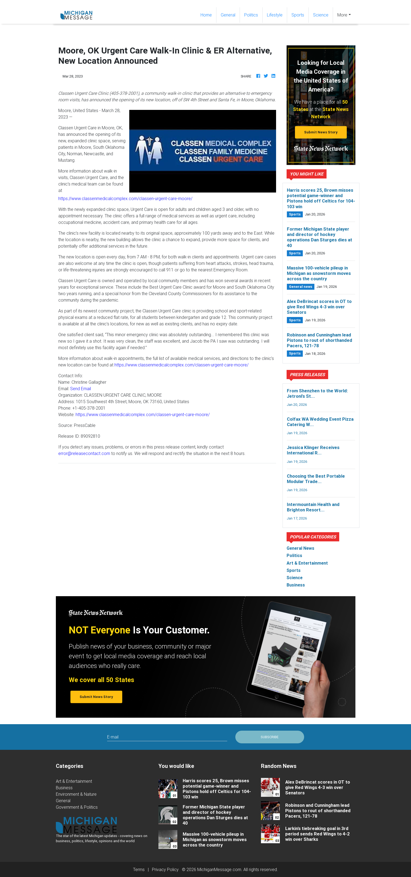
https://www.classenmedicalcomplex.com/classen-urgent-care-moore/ (125, 198)
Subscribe (269, 737)
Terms (139, 869)
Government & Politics (77, 807)
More (342, 15)
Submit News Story (321, 132)
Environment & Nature (76, 794)
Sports (297, 15)
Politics (251, 15)
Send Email (80, 388)
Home (208, 14)
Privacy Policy (165, 869)
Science (320, 15)
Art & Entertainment (74, 781)
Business (64, 787)
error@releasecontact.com (84, 453)
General (228, 15)
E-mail (112, 737)
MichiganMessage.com (219, 869)
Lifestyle (275, 15)
